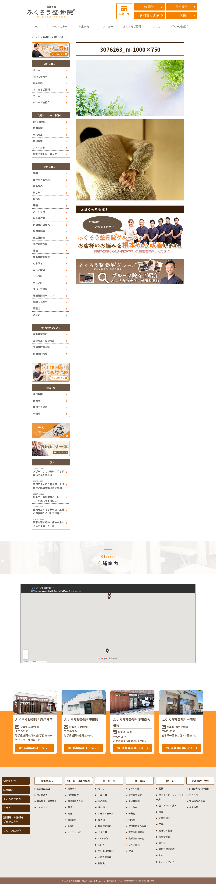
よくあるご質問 (132, 26)
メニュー (108, 26)
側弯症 (132, 819)
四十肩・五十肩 (41, 179)
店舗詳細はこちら (35, 748)
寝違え (36, 308)
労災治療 (193, 807)
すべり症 (133, 807)
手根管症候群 (104, 857)
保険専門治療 (40, 353)
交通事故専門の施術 (199, 788)
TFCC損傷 (103, 838)
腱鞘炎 (101, 863)
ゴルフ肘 (38, 276)
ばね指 (36, 199)
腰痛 (35, 205)
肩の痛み (38, 186)
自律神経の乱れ (41, 224)
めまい (36, 314)
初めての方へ (59, 26)
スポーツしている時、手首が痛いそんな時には (48, 473)
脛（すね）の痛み (168, 805)
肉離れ (162, 824)
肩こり (36, 192)
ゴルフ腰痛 (39, 269)
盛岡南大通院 (149, 15)
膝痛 (35, 250)
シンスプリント (166, 861)
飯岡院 (149, 7)
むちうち (38, 263)
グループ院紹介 (180, 26)
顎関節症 (72, 819)
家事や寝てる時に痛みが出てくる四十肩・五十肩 (48, 524)
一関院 (182, 15)
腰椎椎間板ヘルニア (44, 295)
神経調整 (38, 141)
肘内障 (101, 844)
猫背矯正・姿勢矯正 (44, 340)
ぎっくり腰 (39, 211)
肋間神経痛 (39, 231)
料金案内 (84, 26)
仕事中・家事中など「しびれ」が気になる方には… (47, 498)
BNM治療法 (39, 121)
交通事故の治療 (41, 347)
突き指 (101, 819)
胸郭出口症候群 (106, 850)
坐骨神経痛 (39, 218)
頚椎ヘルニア (40, 302)
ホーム (36, 26)
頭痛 (35, 173)
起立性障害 (39, 237)
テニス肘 (38, 282)
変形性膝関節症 (41, 256)
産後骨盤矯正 (40, 334)
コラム (156, 26)
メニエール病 (74, 832)
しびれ (162, 855)
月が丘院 (181, 7)
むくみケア (42, 807)
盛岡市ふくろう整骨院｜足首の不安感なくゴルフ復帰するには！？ (48, 511)
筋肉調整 (38, 128)
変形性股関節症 (136, 838)
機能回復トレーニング (45, 153)
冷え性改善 (42, 794)
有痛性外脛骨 (165, 830)
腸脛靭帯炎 (164, 836)
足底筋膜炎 (164, 817)
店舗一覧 (124, 11)
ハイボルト (39, 147)
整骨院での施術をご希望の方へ (13, 819)
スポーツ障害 (40, 289)
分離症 (132, 813)
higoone (150, 880)
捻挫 (161, 788)
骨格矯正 (38, 134)
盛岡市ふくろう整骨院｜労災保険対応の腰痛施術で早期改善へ (48, 486)
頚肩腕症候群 (104, 825)
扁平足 (162, 842)
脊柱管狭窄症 (40, 244)
